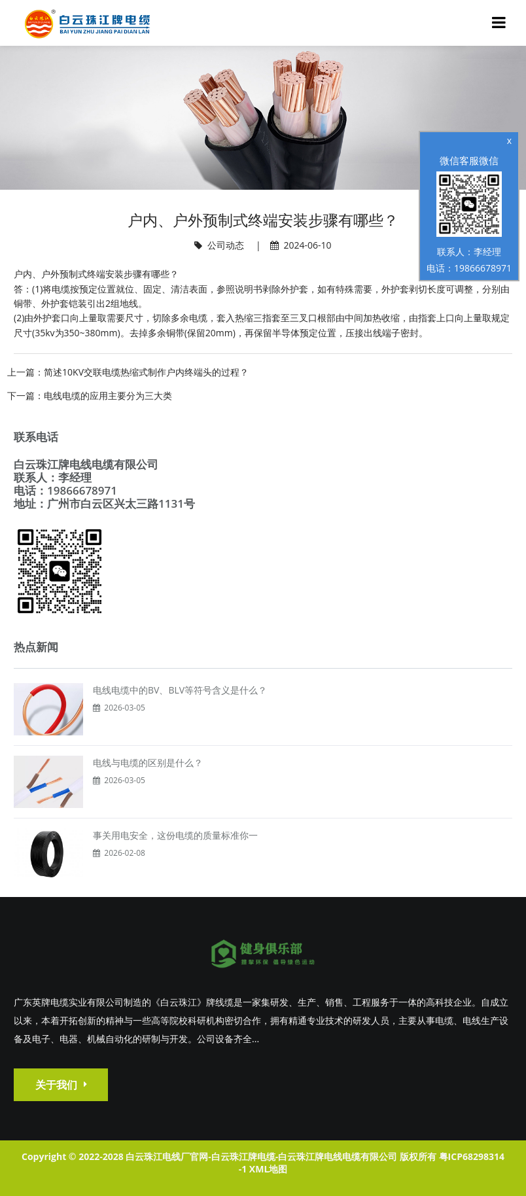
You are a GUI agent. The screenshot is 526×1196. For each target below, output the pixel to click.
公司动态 (225, 245)
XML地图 (268, 1169)
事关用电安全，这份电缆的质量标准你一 (175, 835)
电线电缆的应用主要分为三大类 (108, 395)
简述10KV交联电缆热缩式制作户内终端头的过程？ (146, 372)
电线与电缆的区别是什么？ (148, 762)
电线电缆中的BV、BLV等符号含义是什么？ (180, 690)
